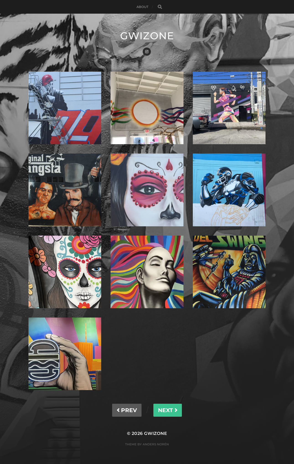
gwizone (147, 36)
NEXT (167, 410)
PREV (127, 410)
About (143, 7)
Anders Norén (156, 444)
